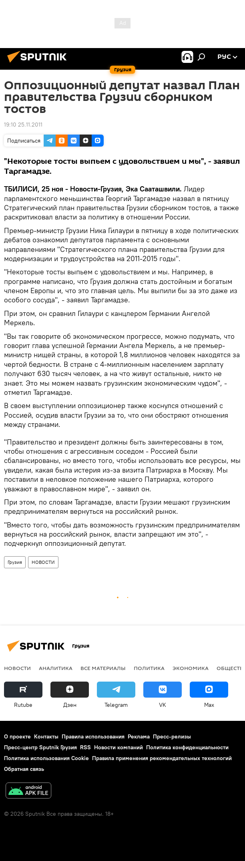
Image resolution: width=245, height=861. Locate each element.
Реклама (139, 736)
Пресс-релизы (172, 736)
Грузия (15, 562)
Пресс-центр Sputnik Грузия (40, 747)
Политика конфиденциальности (187, 747)
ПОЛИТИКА (149, 668)
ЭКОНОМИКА (191, 668)
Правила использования (93, 736)
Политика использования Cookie (46, 758)
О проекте (17, 736)
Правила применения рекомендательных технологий (162, 758)
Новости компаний (118, 747)
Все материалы (103, 668)
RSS (85, 747)
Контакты (46, 736)
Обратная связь (24, 768)
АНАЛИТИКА (55, 668)
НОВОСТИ (43, 562)
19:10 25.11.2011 (23, 124)
